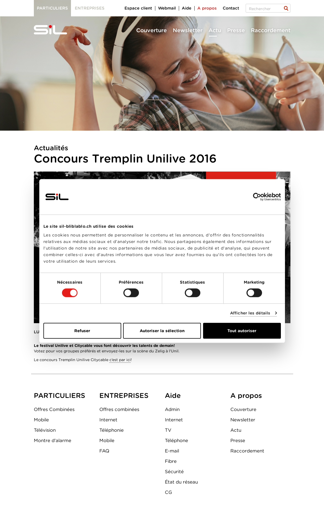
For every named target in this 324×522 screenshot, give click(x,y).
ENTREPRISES (123, 395)
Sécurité (174, 471)
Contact (231, 8)
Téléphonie (111, 430)
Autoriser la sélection (162, 330)
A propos (207, 8)
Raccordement (270, 30)
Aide (186, 8)
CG (168, 492)
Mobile (41, 419)
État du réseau (181, 482)
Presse (236, 30)
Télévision (45, 430)
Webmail (167, 8)
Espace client (138, 8)
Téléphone (176, 440)
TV (168, 430)
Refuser (82, 330)
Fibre (171, 461)
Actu (215, 30)
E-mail (172, 451)
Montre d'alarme (52, 440)
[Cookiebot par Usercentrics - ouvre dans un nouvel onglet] (257, 197)
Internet (108, 419)
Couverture (151, 30)
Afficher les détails (250, 313)
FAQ (104, 451)
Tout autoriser (241, 330)
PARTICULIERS (59, 395)
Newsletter (188, 30)
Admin (172, 409)
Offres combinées (119, 409)
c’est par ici (120, 360)
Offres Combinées (54, 409)
